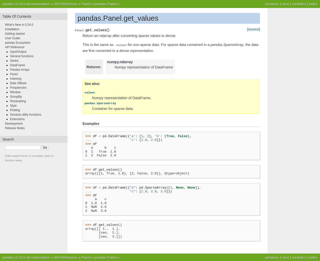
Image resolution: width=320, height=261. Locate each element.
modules (299, 4)
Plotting (15, 110)
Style (13, 105)
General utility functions (25, 114)
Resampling (18, 101)
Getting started (15, 33)
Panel (85, 4)
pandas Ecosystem (17, 42)
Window (15, 92)
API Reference (66, 4)
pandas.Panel (105, 4)
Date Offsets (18, 83)
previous (272, 4)
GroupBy (16, 96)
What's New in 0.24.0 (19, 24)
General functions (22, 56)
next (285, 4)
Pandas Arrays (20, 69)
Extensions (17, 119)
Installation (12, 29)
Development (14, 123)
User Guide (12, 38)
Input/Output (18, 51)
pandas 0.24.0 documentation (26, 4)
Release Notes (15, 128)
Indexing (15, 78)
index (313, 4)
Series (14, 60)
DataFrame (17, 65)
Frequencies (18, 87)
